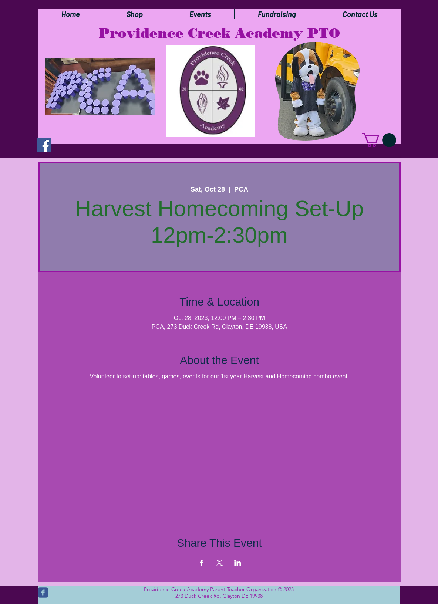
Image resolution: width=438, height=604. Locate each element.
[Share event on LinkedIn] (237, 563)
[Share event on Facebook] (201, 563)
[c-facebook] (43, 592)
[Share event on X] (219, 563)
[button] (379, 140)
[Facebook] (44, 145)
